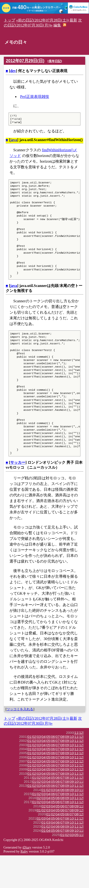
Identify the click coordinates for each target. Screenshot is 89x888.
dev (13, 71)
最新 (73, 20)
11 (76, 765)
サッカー (17, 495)
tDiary (27, 880)
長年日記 (55, 61)
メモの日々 (16, 42)
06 (53, 769)
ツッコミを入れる (20, 742)
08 (62, 769)
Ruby (24, 884)
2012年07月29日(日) (25, 60)
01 (29, 769)
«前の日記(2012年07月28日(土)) (42, 20)
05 (48, 769)
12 (81, 765)
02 (34, 769)
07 (58, 769)
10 (72, 769)
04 (44, 769)
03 (39, 769)
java (13, 141)
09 (67, 769)
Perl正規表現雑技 (34, 97)
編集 (57, 25)
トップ (9, 20)
